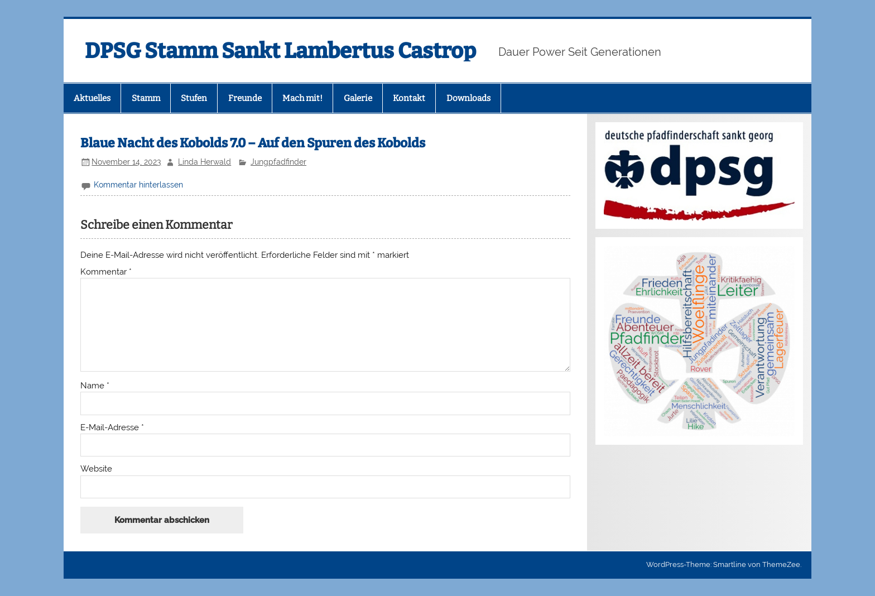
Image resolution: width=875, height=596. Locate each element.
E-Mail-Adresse (112, 428)
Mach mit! (302, 98)
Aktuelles (92, 98)
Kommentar (106, 272)
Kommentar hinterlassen (138, 184)
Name (94, 386)
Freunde (245, 98)
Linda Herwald (204, 161)
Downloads (468, 98)
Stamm (146, 98)
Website (96, 469)
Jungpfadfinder (278, 161)
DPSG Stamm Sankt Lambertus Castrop (280, 51)
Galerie (358, 98)
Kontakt (409, 98)
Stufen (194, 98)
